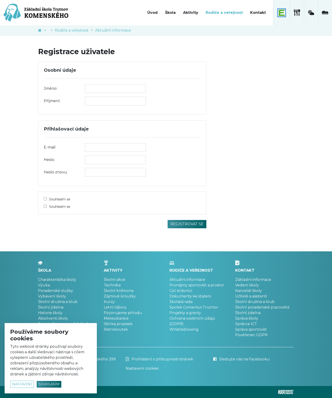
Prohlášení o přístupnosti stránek (159, 359)
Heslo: (49, 159)
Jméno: (50, 88)
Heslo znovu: (56, 172)
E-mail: (50, 147)
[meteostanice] (311, 12)
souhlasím (49, 384)
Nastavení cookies (142, 368)
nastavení (22, 384)
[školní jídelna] (297, 12)
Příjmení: (52, 101)
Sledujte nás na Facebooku (241, 359)
